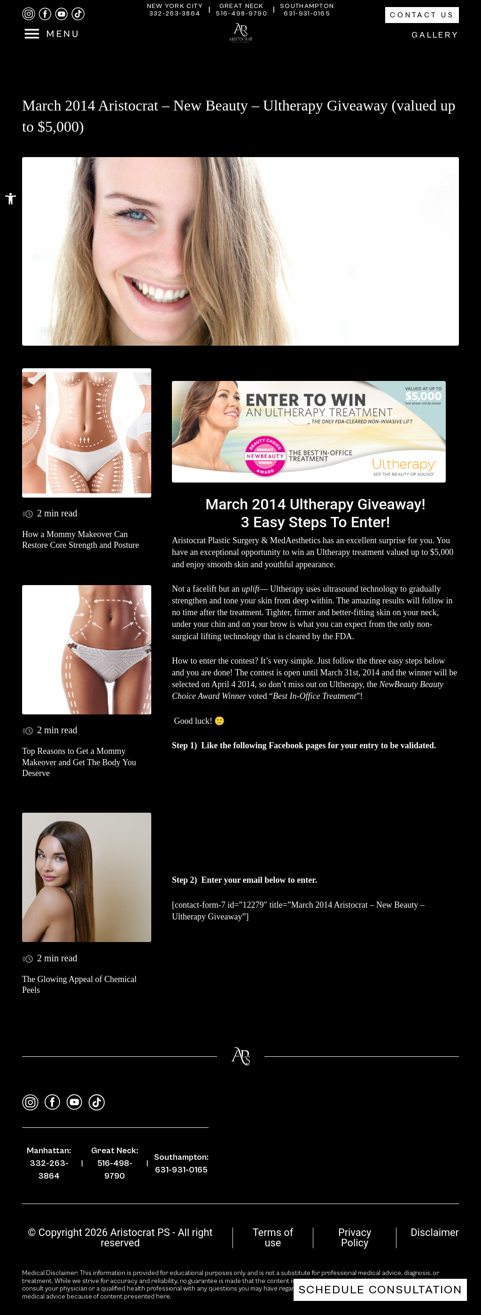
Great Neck (241, 6)
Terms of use (273, 1238)
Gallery (435, 35)
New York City (175, 6)
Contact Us (422, 15)
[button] (10, 198)
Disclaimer (435, 1232)
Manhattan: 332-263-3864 (49, 1163)
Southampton (307, 6)
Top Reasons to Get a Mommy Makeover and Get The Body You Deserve (79, 762)
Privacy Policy (354, 1238)
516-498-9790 (241, 13)
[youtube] (61, 14)
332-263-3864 (175, 13)
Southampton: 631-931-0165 (181, 1163)
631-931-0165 (307, 13)
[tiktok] (78, 14)
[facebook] (45, 14)
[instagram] (28, 14)
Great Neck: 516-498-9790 (114, 1163)
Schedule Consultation (380, 1290)
